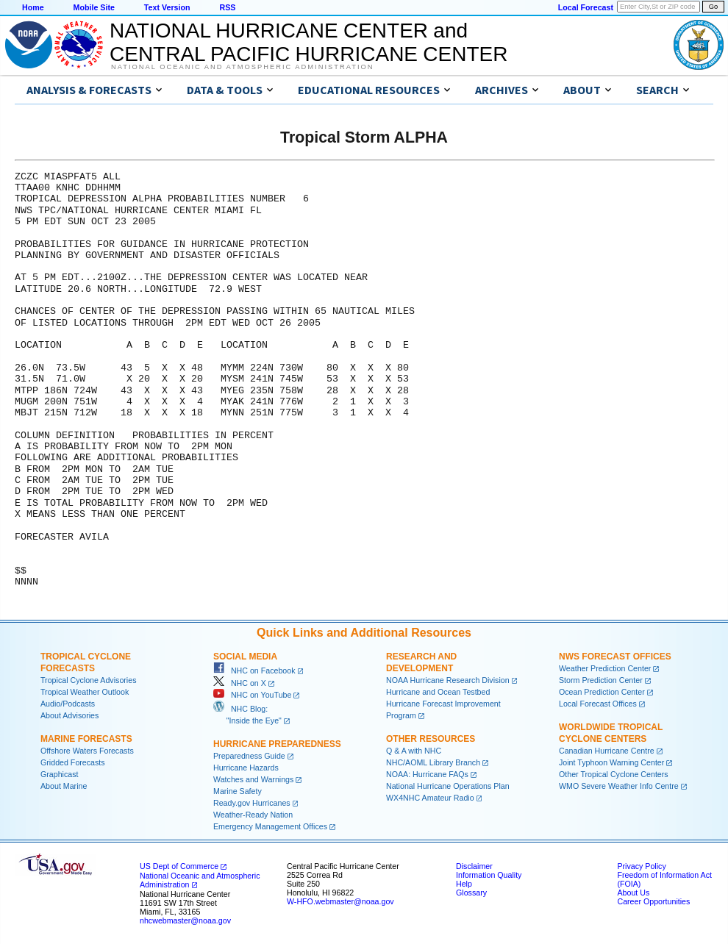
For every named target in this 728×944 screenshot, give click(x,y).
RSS (227, 7)
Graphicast (59, 774)
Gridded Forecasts (72, 762)
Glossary (471, 892)
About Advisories (69, 715)
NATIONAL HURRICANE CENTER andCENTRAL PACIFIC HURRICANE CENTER (308, 42)
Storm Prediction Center (601, 680)
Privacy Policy (641, 866)
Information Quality (488, 874)
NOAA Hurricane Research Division (448, 680)
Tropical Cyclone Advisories (88, 680)
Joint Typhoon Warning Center (611, 762)
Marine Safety (237, 791)
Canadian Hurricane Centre (606, 750)
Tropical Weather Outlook (84, 691)
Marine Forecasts (86, 739)
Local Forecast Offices (598, 703)
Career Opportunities (653, 901)
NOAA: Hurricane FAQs (427, 774)
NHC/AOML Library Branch (433, 762)
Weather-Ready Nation (253, 814)
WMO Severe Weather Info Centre (619, 786)
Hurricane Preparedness (277, 744)
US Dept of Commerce (179, 866)
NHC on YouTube (252, 694)
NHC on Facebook (254, 670)
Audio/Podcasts (67, 703)
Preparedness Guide (249, 755)
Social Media (245, 656)
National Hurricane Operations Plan (448, 786)
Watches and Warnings (253, 779)
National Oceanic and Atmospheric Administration (242, 67)
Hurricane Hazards (246, 767)
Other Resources (430, 739)
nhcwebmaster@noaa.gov (185, 920)
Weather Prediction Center (605, 668)
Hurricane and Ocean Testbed (438, 691)
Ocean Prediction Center (602, 691)
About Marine (63, 786)
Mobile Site (94, 7)
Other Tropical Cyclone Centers (613, 774)
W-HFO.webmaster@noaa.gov (340, 901)
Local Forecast (585, 7)
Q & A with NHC (413, 750)
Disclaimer (474, 866)
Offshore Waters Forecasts (87, 750)
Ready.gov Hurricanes (251, 802)
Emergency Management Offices (270, 826)
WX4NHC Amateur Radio (430, 797)
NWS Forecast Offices (615, 656)
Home (33, 7)
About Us (633, 892)
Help (464, 883)
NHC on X (239, 683)
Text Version (167, 7)
